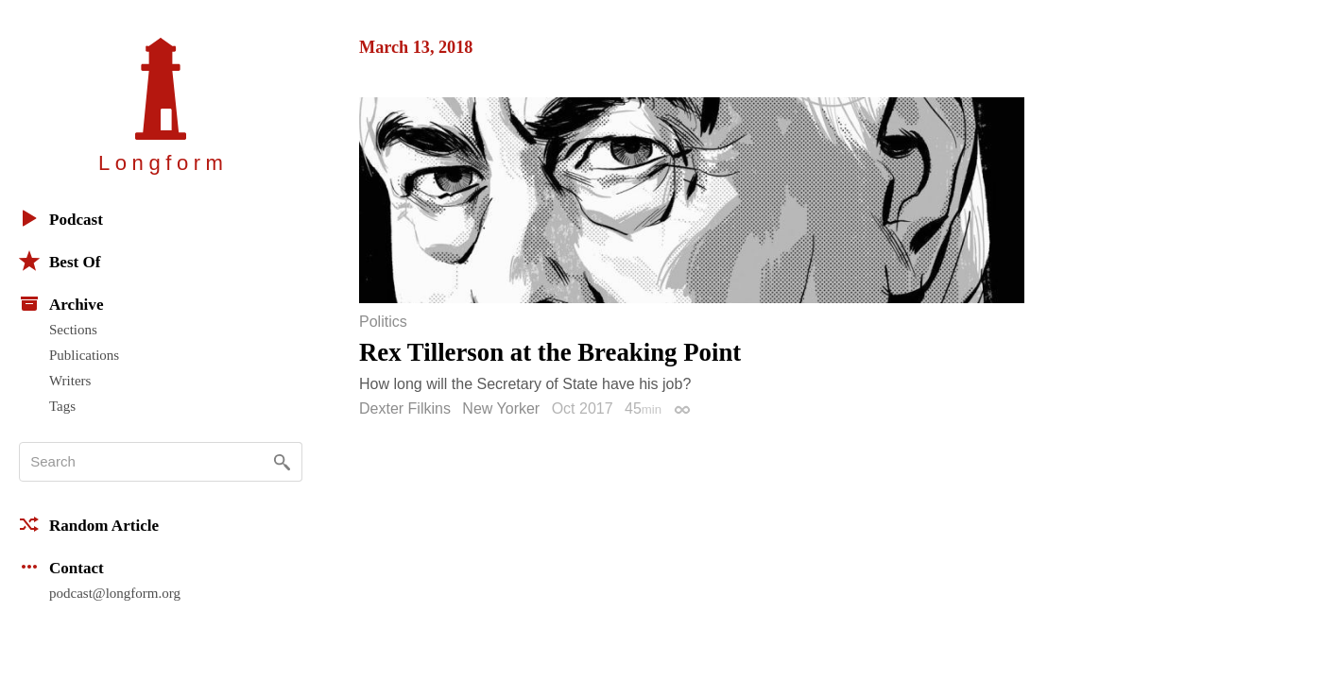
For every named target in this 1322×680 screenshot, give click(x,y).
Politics (383, 322)
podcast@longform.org (114, 593)
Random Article (89, 524)
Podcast (61, 218)
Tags (62, 406)
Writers (70, 380)
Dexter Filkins (405, 408)
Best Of (59, 260)
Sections (73, 329)
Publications (84, 355)
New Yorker (501, 408)
